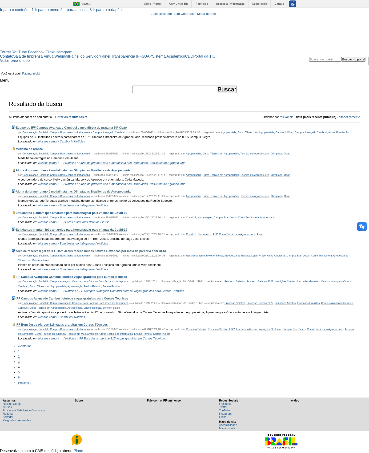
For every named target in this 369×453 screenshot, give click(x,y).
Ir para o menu (49, 10)
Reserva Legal (249, 255)
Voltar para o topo (15, 61)
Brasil (86, 4)
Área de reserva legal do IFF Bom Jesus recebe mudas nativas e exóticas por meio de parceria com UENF (91, 251)
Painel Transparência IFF (121, 56)
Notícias (79, 141)
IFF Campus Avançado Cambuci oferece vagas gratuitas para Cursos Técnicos (131, 291)
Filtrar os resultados (69, 117)
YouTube (19, 52)
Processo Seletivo (235, 281)
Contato (6, 56)
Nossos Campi (12, 404)
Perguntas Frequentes (17, 420)
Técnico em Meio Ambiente (33, 260)
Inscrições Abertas (285, 281)
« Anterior (24, 346)
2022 (105, 222)
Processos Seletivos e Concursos (24, 410)
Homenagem (205, 217)
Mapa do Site (206, 14)
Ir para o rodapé (108, 10)
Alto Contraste (184, 14)
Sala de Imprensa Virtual (33, 56)
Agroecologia (74, 286)
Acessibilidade (161, 14)
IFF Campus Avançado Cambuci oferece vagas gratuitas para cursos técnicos (71, 277)
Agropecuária (228, 132)
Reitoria (7, 413)
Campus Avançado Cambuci (311, 132)
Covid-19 (191, 217)
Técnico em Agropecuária (255, 153)
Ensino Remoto (92, 286)
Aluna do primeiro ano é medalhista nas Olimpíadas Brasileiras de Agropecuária (132, 163)
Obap (290, 132)
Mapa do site (227, 428)
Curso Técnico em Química (50, 333)
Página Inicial (31, 73)
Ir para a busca (78, 10)
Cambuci (281, 132)
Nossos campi (47, 141)
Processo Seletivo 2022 (259, 281)
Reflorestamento (195, 255)
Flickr (50, 52)
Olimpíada (277, 153)
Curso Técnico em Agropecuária (256, 132)
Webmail (61, 56)
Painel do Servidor (84, 56)
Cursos (7, 407)
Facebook (36, 52)
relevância (286, 117)
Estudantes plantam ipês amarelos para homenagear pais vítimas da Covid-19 (71, 213)
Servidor (8, 417)
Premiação (342, 132)
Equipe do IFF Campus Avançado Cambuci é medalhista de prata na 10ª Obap (71, 127)
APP (215, 234)
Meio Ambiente (214, 255)
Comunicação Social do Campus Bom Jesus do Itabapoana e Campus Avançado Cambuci (73, 132)
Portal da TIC (204, 56)
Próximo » (25, 383)
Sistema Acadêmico (168, 56)
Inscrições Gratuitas (308, 281)
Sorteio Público (111, 286)
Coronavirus (205, 234)
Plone (78, 451)
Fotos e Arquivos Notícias (82, 222)
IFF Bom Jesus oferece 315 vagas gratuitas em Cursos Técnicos (62, 324)
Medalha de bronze (29, 149)
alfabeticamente (349, 117)
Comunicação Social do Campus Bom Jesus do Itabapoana (56, 153)
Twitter (5, 52)
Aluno (331, 132)
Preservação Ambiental (272, 255)
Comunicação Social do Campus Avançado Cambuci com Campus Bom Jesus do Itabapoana (75, 281)
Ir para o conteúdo (17, 10)
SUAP (147, 56)
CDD (189, 56)
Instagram (64, 52)
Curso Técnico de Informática (116, 333)
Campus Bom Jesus (225, 217)
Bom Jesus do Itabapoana (77, 205)
